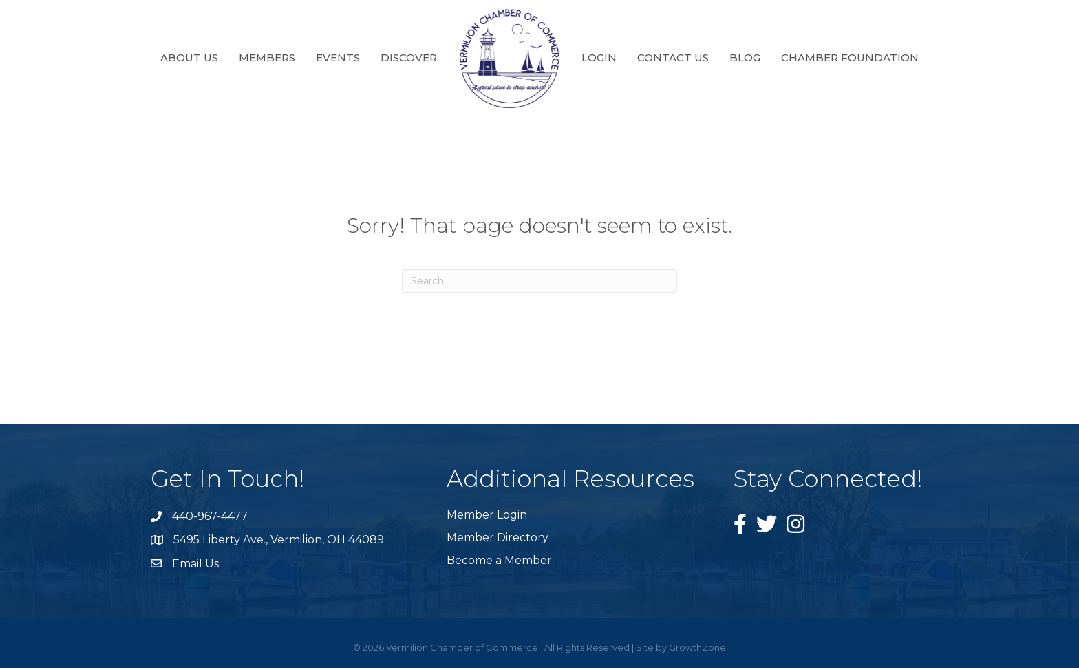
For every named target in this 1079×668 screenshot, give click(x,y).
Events (338, 57)
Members (267, 57)
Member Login (487, 514)
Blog (744, 57)
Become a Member (499, 560)
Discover (409, 57)
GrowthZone (697, 647)
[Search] (539, 281)
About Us (189, 57)
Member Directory (497, 537)
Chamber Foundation (850, 57)
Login (599, 57)
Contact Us (673, 57)
